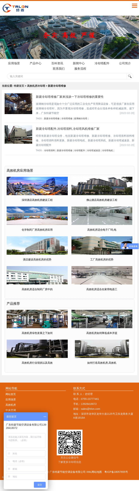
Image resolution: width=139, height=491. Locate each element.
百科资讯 (57, 63)
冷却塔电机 (107, 150)
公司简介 (125, 63)
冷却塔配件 (102, 63)
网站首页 (11, 394)
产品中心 (35, 63)
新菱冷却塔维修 (51, 118)
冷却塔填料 (49, 150)
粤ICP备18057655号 (116, 471)
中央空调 (11, 410)
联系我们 (59, 68)
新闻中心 (79, 63)
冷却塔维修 (66, 118)
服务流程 (80, 68)
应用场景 (14, 63)
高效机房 (11, 404)
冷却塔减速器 (93, 150)
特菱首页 (19, 85)
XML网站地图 (94, 471)
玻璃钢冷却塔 (80, 118)
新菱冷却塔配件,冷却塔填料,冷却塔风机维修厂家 (67, 128)
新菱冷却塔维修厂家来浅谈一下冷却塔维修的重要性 (70, 96)
